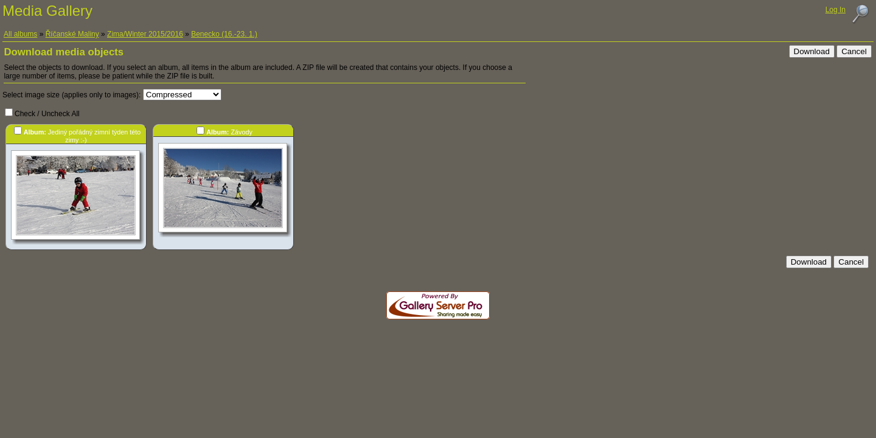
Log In (836, 9)
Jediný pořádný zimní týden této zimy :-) (82, 136)
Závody (229, 132)
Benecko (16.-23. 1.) (224, 34)
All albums (20, 34)
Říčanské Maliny (72, 34)
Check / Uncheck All (47, 113)
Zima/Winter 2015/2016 (145, 34)
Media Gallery (47, 10)
